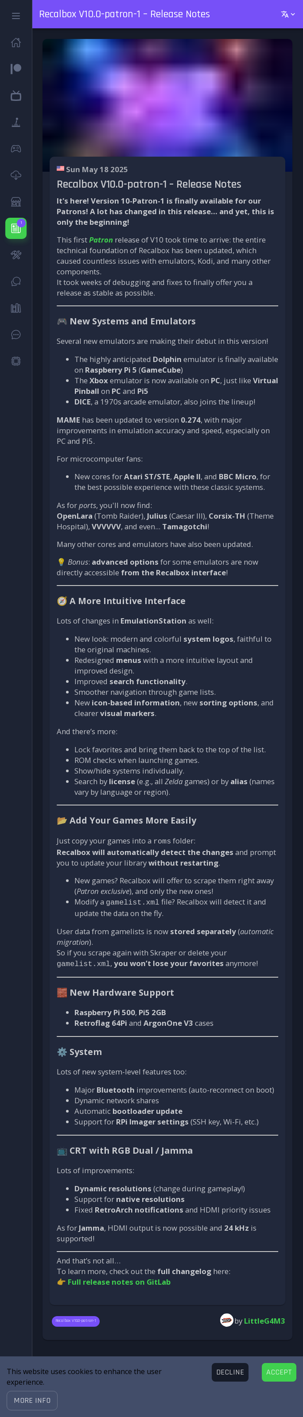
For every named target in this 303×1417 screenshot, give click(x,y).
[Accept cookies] (279, 1372)
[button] (32, 1400)
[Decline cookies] (230, 1372)
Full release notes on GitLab (119, 1279)
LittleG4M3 (264, 1318)
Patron (101, 240)
